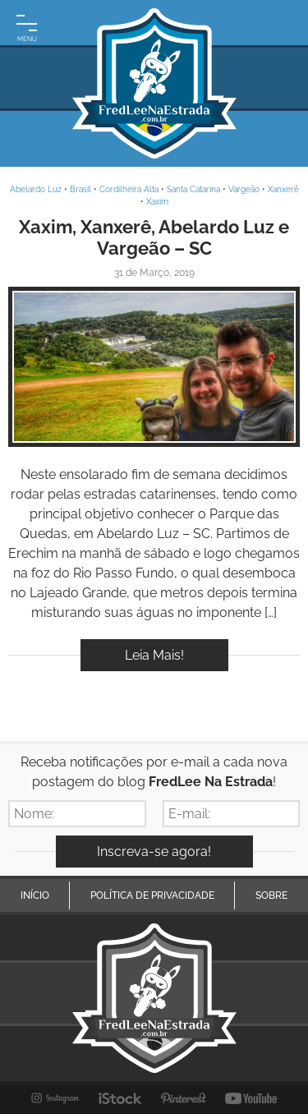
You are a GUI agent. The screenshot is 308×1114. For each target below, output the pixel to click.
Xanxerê (283, 189)
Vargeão (244, 189)
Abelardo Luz (36, 189)
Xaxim (157, 201)
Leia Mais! (154, 655)
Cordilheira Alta (129, 189)
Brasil (80, 189)
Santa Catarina (193, 189)
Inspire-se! (154, 367)
